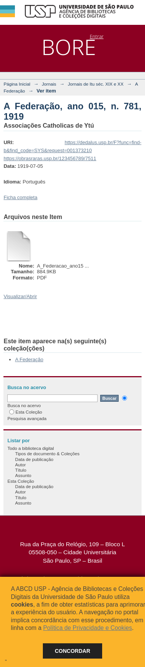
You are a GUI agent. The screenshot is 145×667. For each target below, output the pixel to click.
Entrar (96, 36)
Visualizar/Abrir (20, 296)
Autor (20, 464)
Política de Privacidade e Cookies (87, 628)
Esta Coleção (25, 411)
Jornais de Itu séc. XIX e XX (96, 83)
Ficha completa (20, 197)
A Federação (29, 359)
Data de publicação (34, 459)
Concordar (72, 651)
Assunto (23, 475)
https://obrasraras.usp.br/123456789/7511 (49, 158)
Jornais (49, 83)
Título (20, 469)
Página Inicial (16, 83)
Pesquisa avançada (26, 418)
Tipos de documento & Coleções (47, 453)
